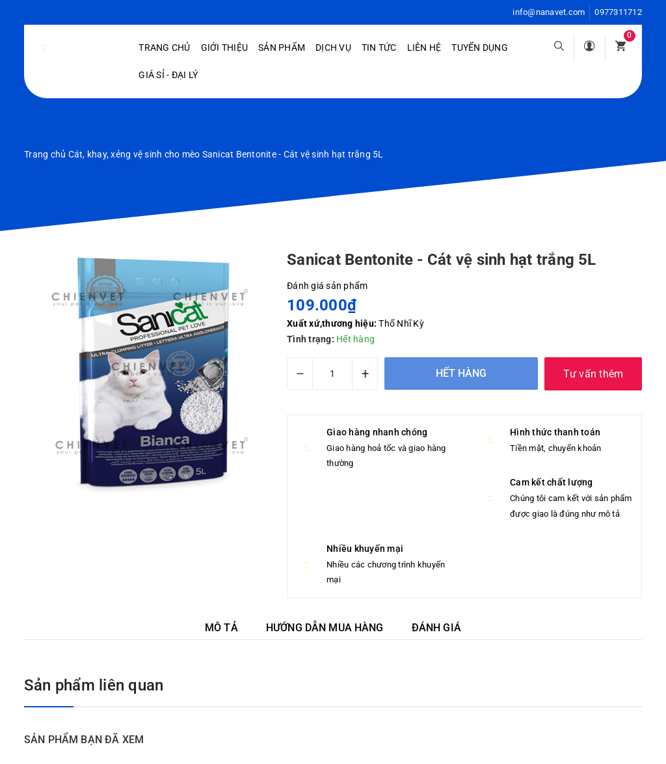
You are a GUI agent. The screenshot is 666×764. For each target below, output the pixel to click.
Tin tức (379, 47)
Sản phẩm (281, 47)
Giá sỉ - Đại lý (168, 75)
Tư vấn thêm (593, 374)
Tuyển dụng (479, 47)
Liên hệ (424, 47)
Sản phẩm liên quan (93, 685)
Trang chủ (164, 47)
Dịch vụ (333, 47)
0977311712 (618, 12)
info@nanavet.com (549, 12)
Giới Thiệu (224, 47)
